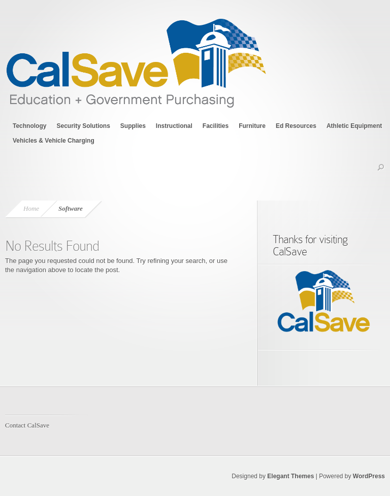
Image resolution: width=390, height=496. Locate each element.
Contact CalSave (27, 425)
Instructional (174, 125)
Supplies (133, 125)
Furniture (252, 125)
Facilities (216, 125)
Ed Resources (296, 125)
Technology (29, 125)
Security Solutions (83, 125)
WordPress (369, 476)
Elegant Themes (290, 476)
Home (31, 208)
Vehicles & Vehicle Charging (53, 140)
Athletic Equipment (354, 125)
